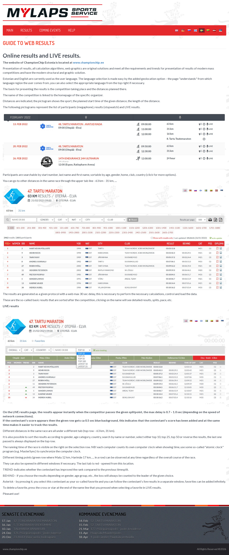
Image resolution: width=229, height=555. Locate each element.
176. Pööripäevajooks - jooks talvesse (31, 533)
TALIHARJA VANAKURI (23, 529)
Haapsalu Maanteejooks (100, 533)
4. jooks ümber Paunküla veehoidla (106, 537)
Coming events (50, 30)
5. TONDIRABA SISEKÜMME (27, 525)
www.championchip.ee (88, 62)
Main (9, 30)
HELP (71, 30)
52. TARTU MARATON (100, 521)
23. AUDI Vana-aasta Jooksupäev (29, 537)
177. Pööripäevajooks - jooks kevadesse (110, 529)
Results (26, 30)
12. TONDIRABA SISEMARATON (29, 521)
